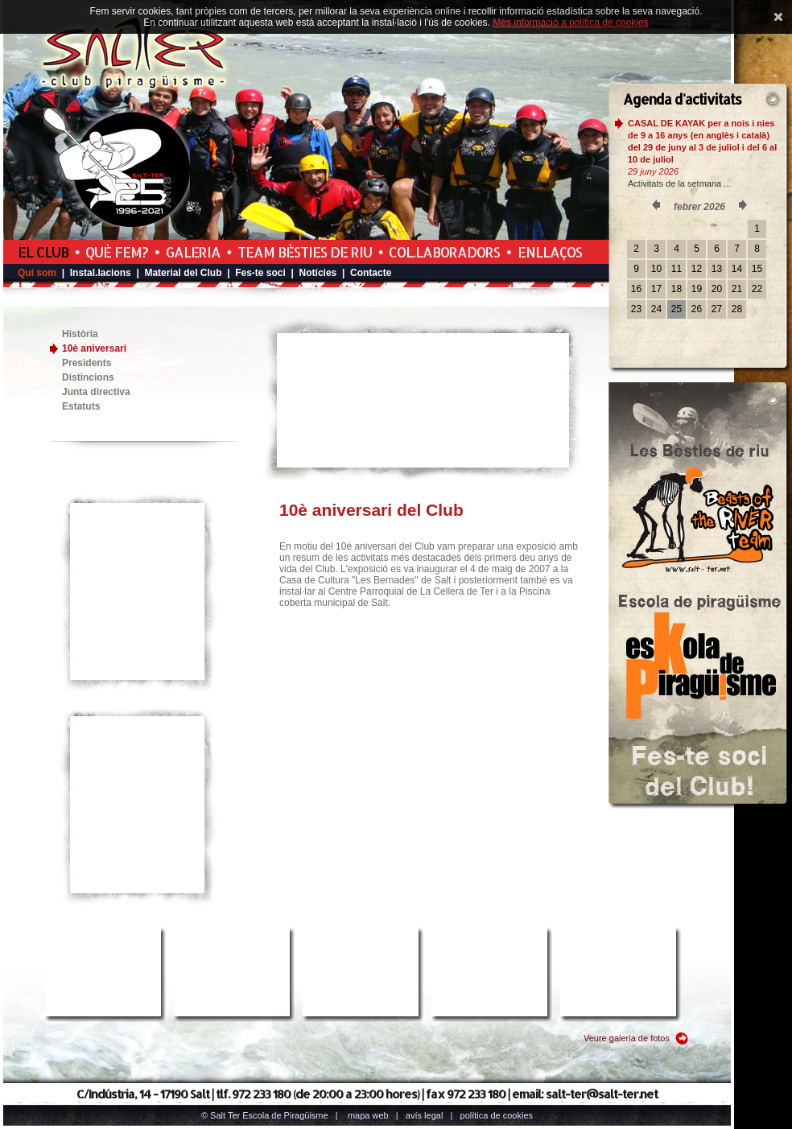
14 (737, 268)
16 (636, 289)
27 (717, 309)
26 (696, 309)
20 (717, 289)
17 (656, 289)
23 (636, 309)
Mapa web (368, 1115)
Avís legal (424, 1115)
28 (737, 309)
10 (656, 268)
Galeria (193, 252)
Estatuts (81, 406)
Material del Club (182, 272)
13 (717, 268)
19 (696, 289)
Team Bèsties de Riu (304, 252)
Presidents (86, 363)
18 (676, 289)
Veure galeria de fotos (627, 1038)
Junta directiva (96, 392)
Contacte (370, 272)
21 (737, 289)
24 (656, 309)
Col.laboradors (444, 252)
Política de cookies (497, 1115)
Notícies (318, 272)
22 (757, 289)
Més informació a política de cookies (570, 22)
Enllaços (550, 252)
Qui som (37, 272)
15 (757, 268)
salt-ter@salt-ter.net (602, 1094)
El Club (43, 252)
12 (696, 268)
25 (676, 309)
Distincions (88, 377)
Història (80, 334)
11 (676, 268)
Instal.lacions (100, 272)
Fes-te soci (260, 272)
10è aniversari (94, 348)
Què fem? (116, 252)
